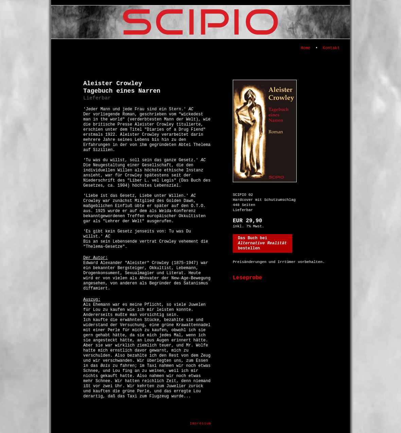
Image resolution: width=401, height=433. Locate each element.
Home (306, 48)
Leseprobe (247, 278)
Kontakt (331, 48)
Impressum (200, 424)
